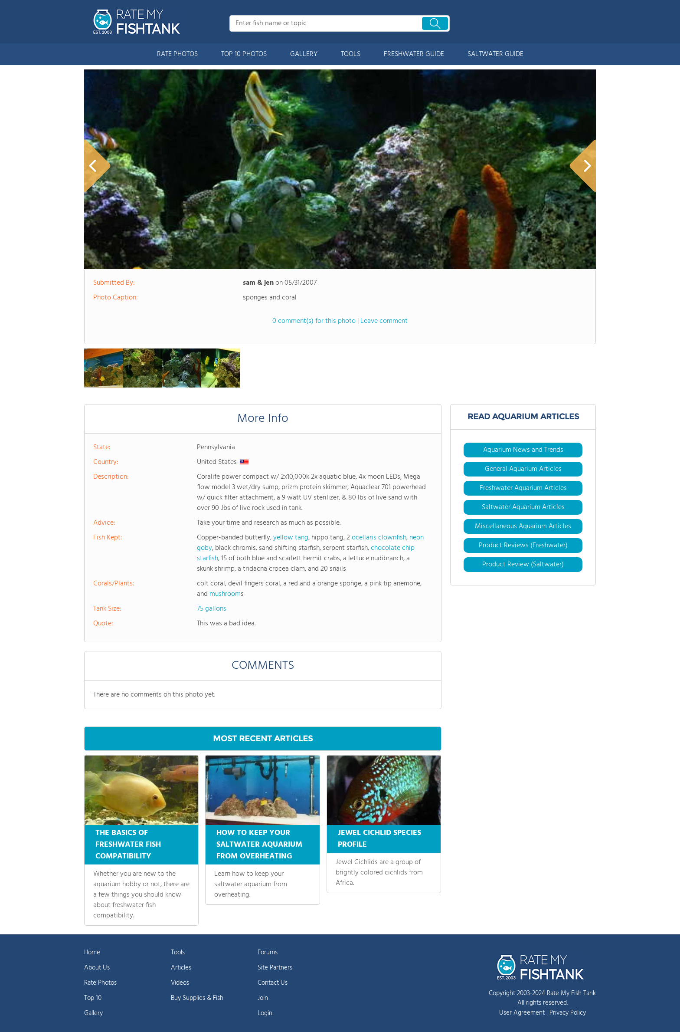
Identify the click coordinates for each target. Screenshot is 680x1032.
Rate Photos (100, 983)
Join (263, 998)
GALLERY (303, 54)
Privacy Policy (567, 1013)
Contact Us (273, 983)
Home (92, 952)
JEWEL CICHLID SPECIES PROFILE (379, 839)
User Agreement (522, 1013)
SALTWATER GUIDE (495, 54)
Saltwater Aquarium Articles (523, 507)
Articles (181, 968)
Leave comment (384, 321)
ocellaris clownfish (379, 537)
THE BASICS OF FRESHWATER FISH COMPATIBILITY (128, 844)
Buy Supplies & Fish (197, 998)
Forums (268, 952)
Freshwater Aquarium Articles (523, 488)
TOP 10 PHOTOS (244, 54)
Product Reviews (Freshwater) (523, 545)
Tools (178, 952)
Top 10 (92, 998)
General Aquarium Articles (523, 469)
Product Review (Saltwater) (523, 564)
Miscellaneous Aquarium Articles (523, 526)
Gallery (93, 1013)
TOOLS (350, 54)
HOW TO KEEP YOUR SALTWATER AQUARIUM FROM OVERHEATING (259, 844)
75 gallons (211, 609)
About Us (97, 968)
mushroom (225, 594)
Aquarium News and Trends (523, 450)
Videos (180, 983)
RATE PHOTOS (177, 54)
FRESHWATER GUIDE (414, 54)
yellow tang (290, 537)
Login (265, 1013)
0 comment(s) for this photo (314, 321)
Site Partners (275, 968)
